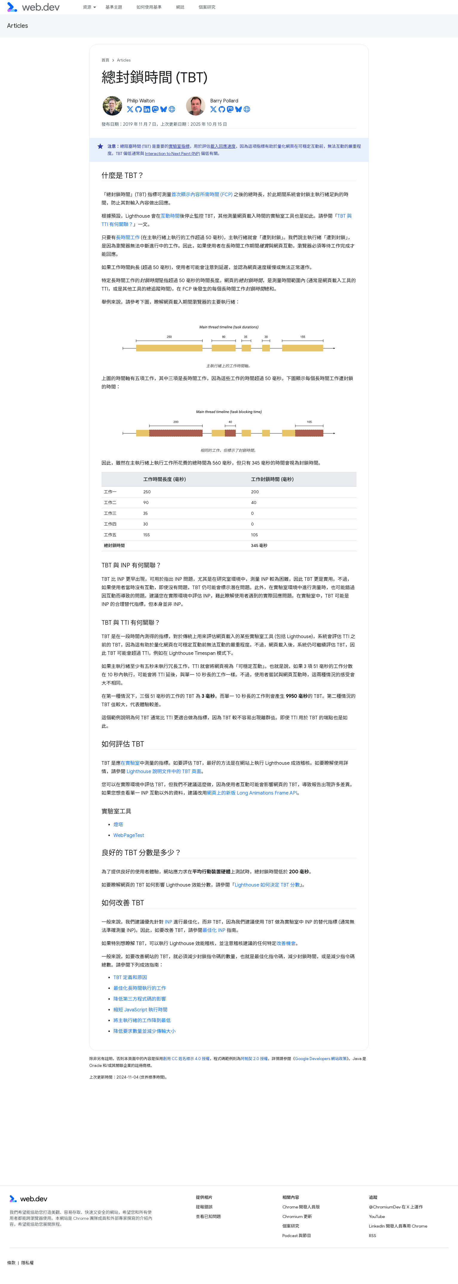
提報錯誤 (204, 1207)
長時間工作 (128, 238)
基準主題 (113, 7)
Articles (17, 26)
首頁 (105, 60)
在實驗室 (130, 763)
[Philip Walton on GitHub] (138, 111)
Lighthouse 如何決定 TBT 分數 (267, 885)
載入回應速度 (223, 146)
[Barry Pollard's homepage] (247, 111)
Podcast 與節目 (296, 1235)
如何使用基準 (149, 7)
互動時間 (170, 216)
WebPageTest (128, 835)
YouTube (377, 1216)
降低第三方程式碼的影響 (139, 999)
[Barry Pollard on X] (213, 111)
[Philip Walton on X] (130, 111)
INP (168, 922)
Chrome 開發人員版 (301, 1207)
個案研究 (207, 7)
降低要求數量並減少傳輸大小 (144, 1031)
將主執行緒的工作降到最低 (142, 1021)
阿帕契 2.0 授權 (254, 1058)
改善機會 (286, 944)
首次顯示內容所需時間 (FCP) (202, 195)
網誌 (180, 7)
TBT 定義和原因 (130, 978)
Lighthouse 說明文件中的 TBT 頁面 (164, 772)
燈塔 (118, 825)
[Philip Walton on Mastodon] (155, 111)
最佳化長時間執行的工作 (139, 988)
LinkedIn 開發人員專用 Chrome (398, 1226)
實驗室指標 (179, 146)
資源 (87, 7)
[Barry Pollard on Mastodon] (230, 111)
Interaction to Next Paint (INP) (172, 153)
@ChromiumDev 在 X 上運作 (396, 1207)
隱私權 (27, 1262)
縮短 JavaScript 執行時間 (140, 1010)
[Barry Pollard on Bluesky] (238, 111)
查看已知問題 (208, 1216)
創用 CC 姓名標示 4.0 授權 (186, 1058)
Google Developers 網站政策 (321, 1058)
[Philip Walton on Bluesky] (163, 111)
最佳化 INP (213, 930)
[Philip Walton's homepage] (172, 111)
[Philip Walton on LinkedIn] (147, 111)
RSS (372, 1235)
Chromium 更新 (297, 1216)
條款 (11, 1262)
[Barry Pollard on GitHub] (222, 111)
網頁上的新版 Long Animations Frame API (252, 793)
